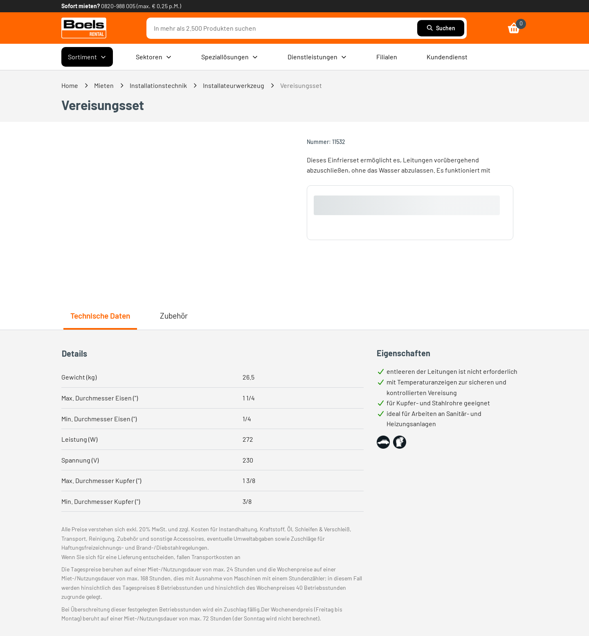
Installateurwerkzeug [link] (233, 85)
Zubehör (174, 315)
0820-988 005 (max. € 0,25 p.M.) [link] (141, 5)
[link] (83, 28)
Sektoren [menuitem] (154, 57)
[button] (383, 442)
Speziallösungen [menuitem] (229, 57)
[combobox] (284, 28)
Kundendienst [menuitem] (447, 57)
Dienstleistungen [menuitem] (317, 57)
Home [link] (69, 85)
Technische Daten (100, 315)
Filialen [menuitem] (386, 57)
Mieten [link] (104, 85)
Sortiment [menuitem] (87, 57)
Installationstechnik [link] (158, 85)
